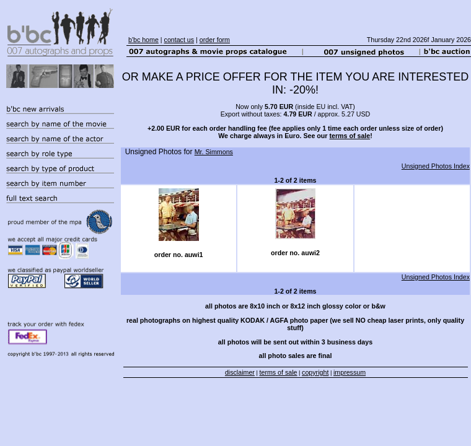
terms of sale (349, 135)
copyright (315, 372)
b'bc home (143, 39)
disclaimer (240, 372)
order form (215, 39)
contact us (179, 39)
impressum (349, 372)
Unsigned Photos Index (436, 166)
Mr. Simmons (214, 151)
